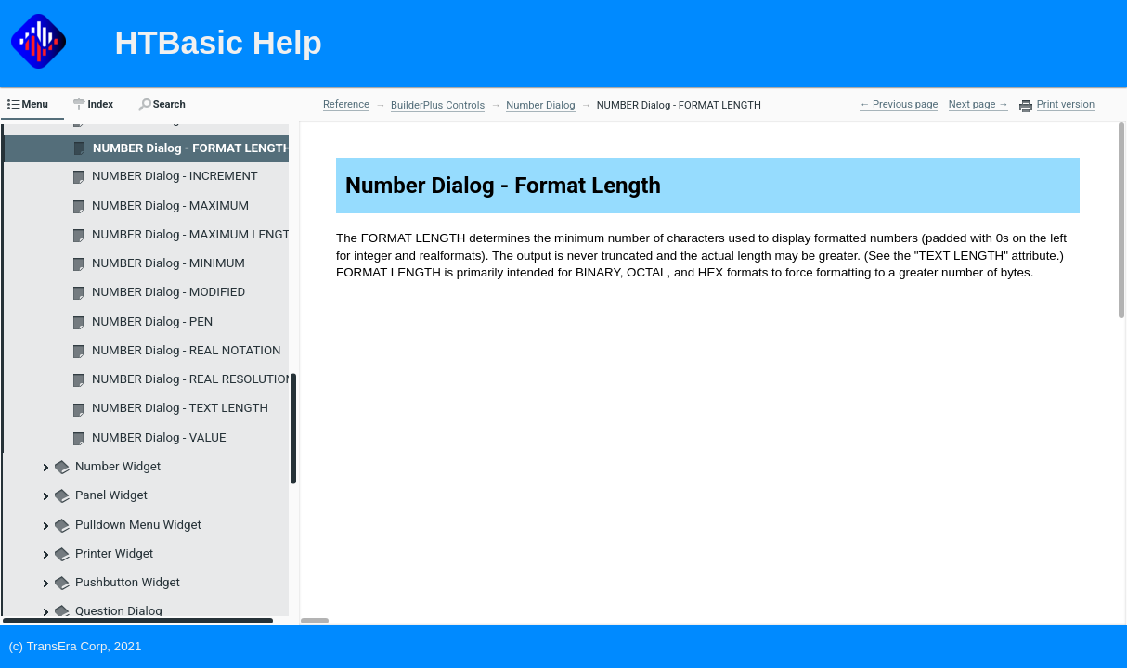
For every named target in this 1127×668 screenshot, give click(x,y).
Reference (346, 104)
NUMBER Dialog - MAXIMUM (170, 205)
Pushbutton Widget (127, 582)
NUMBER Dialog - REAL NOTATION (186, 350)
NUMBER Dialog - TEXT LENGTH (180, 408)
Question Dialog (118, 611)
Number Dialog (540, 105)
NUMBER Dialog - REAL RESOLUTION (193, 379)
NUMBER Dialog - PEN (152, 321)
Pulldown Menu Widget (138, 525)
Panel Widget (111, 495)
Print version (1066, 104)
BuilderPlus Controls (438, 105)
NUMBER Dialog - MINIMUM (168, 263)
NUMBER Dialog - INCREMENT (175, 176)
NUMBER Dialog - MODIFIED (168, 292)
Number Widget (118, 466)
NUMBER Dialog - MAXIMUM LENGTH (195, 234)
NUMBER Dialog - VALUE (159, 437)
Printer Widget (114, 553)
